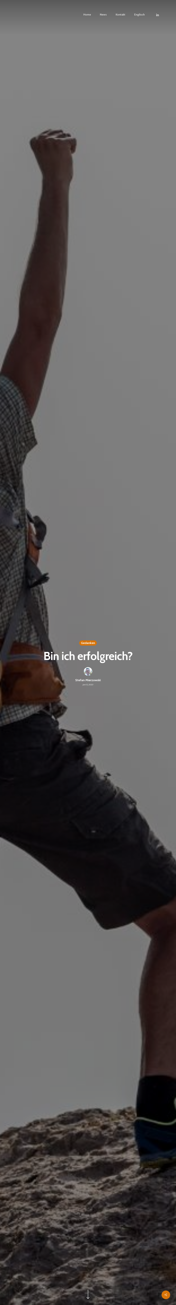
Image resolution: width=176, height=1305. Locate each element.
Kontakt (120, 14)
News (103, 14)
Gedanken (88, 643)
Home (87, 14)
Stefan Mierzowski (88, 680)
